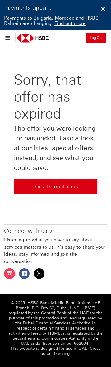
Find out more (70, 23)
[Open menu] (9, 37)
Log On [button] (96, 38)
